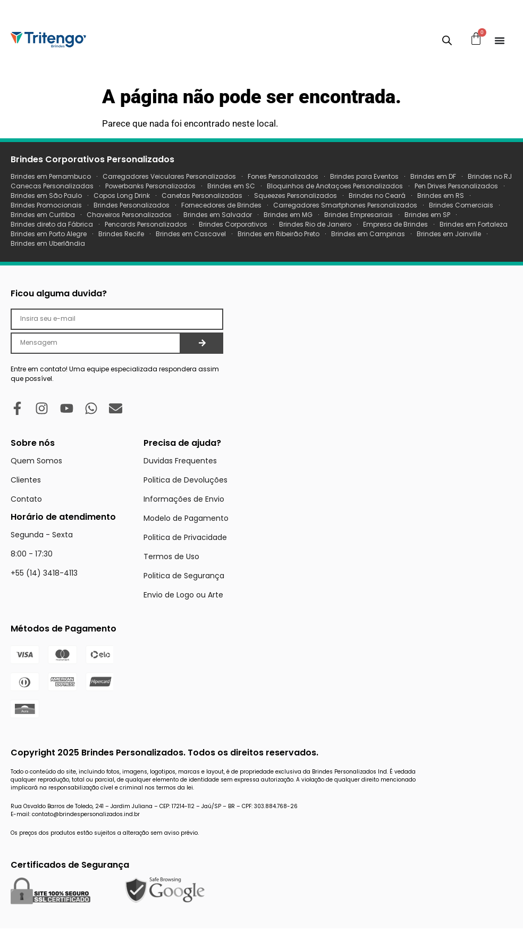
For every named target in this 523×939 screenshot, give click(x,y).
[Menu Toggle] (499, 40)
